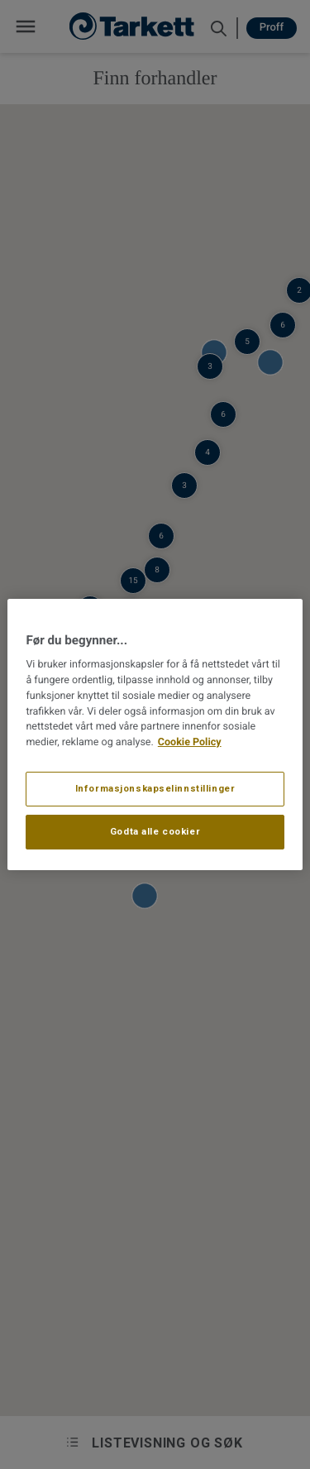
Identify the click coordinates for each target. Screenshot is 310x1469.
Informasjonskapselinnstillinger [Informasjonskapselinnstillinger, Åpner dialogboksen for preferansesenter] (155, 788)
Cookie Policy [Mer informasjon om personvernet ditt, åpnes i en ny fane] (190, 742)
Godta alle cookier (155, 831)
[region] (154, 734)
